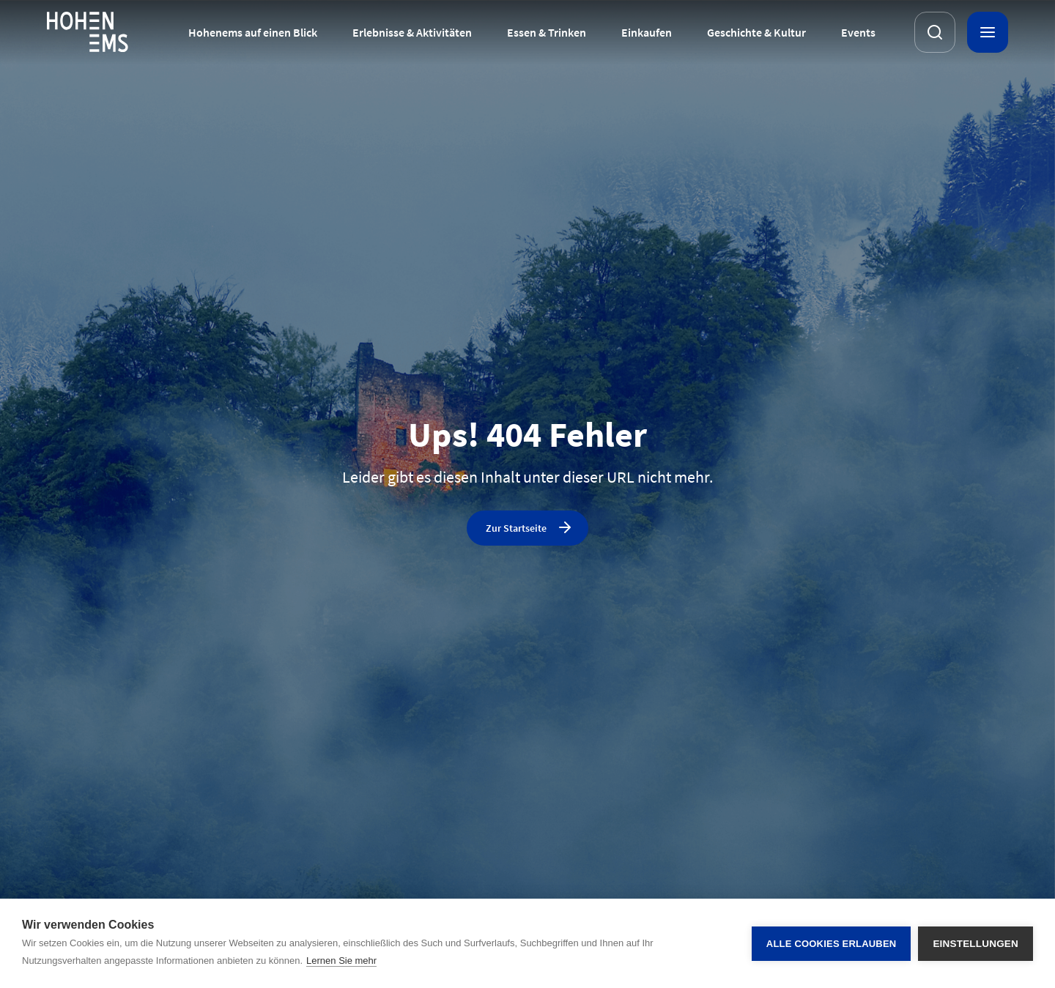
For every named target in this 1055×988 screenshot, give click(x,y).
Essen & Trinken (546, 32)
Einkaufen (646, 32)
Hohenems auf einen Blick (252, 32)
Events (858, 32)
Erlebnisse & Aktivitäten (412, 32)
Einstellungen (975, 943)
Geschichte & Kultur (756, 32)
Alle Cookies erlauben (831, 943)
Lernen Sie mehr (341, 960)
